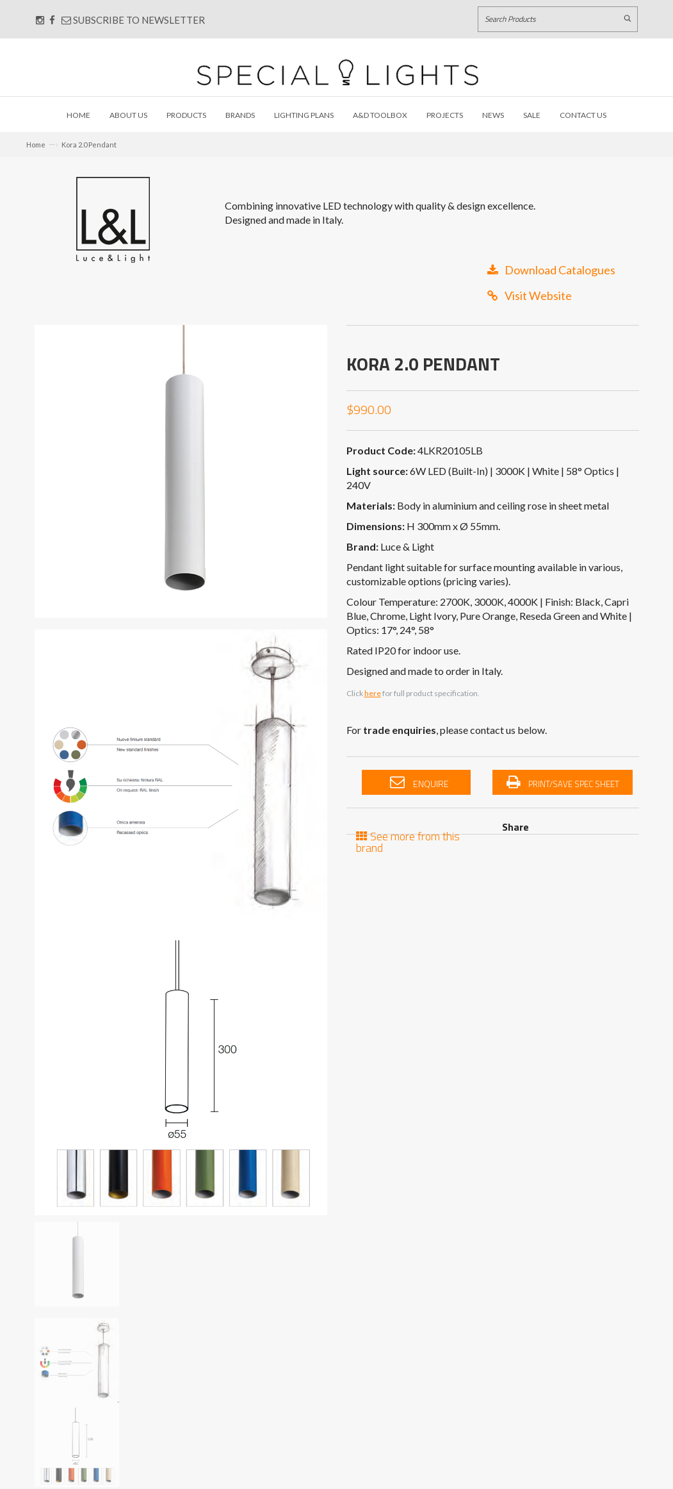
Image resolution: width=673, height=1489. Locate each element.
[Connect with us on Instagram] (40, 20)
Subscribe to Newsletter (133, 20)
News (493, 115)
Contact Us (583, 115)
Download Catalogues (551, 270)
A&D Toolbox (380, 115)
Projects (444, 115)
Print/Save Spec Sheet (563, 782)
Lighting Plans (304, 115)
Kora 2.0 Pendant (89, 144)
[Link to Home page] (337, 72)
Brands (240, 115)
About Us (128, 115)
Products (186, 115)
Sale (531, 115)
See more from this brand (408, 841)
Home (78, 115)
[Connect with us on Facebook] (52, 20)
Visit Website (529, 295)
